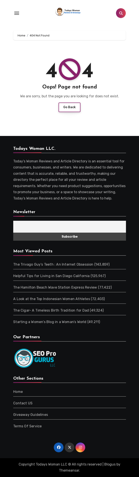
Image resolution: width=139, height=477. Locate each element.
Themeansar (69, 470)
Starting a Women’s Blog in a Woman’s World (49, 322)
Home (18, 392)
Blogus (110, 464)
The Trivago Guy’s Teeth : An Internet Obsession (53, 264)
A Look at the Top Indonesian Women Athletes (51, 299)
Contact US (23, 403)
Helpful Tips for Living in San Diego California (51, 276)
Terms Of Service (27, 426)
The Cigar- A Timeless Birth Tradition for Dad (51, 310)
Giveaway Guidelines (30, 415)
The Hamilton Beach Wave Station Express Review (55, 287)
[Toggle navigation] (16, 13)
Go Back (69, 107)
